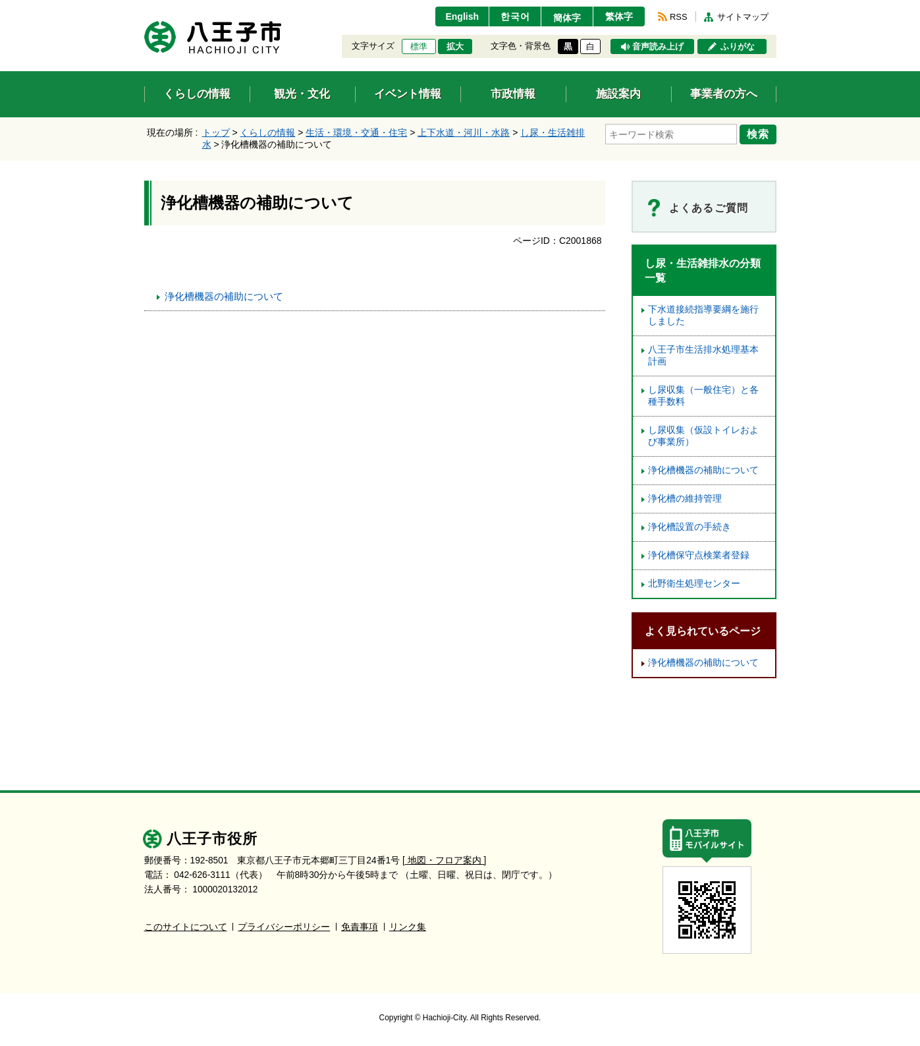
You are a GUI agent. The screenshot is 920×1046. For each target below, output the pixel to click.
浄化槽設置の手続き (689, 527)
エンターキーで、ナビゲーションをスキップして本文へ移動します (144, 8)
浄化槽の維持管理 (685, 499)
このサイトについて (185, 927)
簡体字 (567, 18)
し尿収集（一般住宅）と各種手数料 (703, 396)
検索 (758, 134)
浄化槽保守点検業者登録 (698, 555)
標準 (418, 46)
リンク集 (407, 927)
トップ (216, 132)
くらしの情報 (267, 132)
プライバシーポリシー (284, 927)
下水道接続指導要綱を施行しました (703, 315)
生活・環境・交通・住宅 (356, 132)
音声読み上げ (658, 46)
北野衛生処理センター (694, 584)
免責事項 (359, 927)
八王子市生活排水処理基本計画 (703, 355)
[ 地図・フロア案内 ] (444, 860)
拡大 (455, 46)
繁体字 (619, 16)
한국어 (515, 16)
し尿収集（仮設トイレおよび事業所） (703, 436)
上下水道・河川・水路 (464, 132)
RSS (678, 17)
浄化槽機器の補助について (224, 296)
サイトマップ (743, 17)
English (462, 16)
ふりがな (737, 46)
